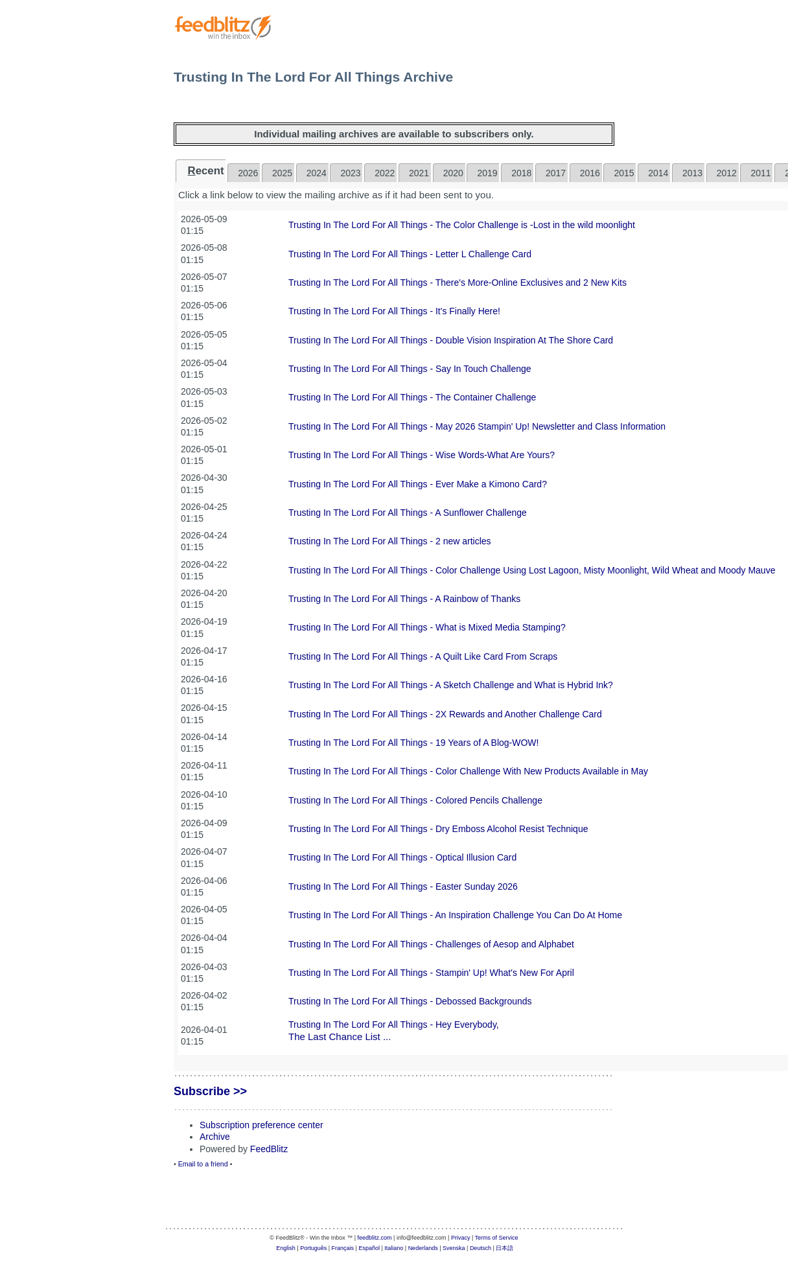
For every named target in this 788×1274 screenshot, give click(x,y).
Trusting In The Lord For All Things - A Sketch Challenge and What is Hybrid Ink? (450, 685)
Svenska (454, 1248)
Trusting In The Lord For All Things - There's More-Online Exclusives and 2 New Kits (457, 282)
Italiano (393, 1248)
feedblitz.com (375, 1237)
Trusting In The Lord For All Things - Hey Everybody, (393, 1024)
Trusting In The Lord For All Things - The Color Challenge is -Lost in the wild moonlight (461, 225)
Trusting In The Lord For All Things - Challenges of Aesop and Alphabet (431, 944)
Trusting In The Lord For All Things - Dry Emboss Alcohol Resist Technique (438, 829)
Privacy (460, 1237)
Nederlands (423, 1248)
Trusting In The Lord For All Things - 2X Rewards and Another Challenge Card (445, 714)
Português (313, 1248)
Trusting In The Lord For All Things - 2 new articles (389, 541)
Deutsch (480, 1248)
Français (343, 1248)
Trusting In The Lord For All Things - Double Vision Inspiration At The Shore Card (450, 340)
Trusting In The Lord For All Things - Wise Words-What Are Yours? (421, 455)
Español (369, 1248)
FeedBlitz (269, 1149)
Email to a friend (203, 1164)
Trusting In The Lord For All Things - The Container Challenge (412, 397)
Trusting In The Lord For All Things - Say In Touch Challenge (409, 369)
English (286, 1248)
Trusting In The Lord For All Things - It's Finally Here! (394, 311)
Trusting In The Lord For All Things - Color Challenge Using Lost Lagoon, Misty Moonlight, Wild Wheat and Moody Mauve (531, 570)
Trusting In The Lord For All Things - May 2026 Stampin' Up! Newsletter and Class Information (477, 426)
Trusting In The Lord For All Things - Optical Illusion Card (402, 857)
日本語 (504, 1248)
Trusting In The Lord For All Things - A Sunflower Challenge (407, 512)
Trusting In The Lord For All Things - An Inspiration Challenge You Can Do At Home (455, 915)
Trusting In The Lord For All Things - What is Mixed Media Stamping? (427, 627)
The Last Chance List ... (339, 1036)
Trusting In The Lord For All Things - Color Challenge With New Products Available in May (468, 771)
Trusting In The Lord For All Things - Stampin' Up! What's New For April (431, 972)
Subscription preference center (261, 1125)
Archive (215, 1136)
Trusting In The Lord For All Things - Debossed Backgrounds (410, 1001)
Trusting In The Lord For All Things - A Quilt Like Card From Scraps (422, 656)
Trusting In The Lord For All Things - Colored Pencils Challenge (415, 800)
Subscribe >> (210, 1091)
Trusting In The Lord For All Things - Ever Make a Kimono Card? (417, 484)
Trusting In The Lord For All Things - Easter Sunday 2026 (403, 886)
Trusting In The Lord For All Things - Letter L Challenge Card (409, 254)
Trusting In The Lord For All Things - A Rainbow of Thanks (404, 599)
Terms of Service (496, 1237)
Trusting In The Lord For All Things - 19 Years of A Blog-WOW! (413, 742)
